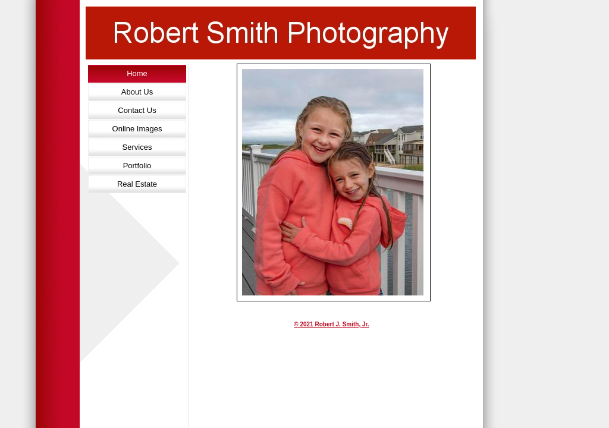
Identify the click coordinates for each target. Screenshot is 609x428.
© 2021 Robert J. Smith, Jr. (331, 324)
